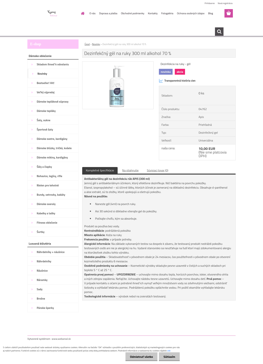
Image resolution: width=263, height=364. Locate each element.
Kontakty (153, 13)
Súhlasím (169, 357)
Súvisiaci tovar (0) (157, 170)
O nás (92, 13)
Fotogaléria (167, 13)
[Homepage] (82, 13)
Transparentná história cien (177, 81)
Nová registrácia (225, 3)
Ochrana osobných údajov (191, 13)
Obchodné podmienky (132, 13)
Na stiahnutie (130, 170)
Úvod (87, 44)
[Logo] (52, 13)
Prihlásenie (210, 3)
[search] (219, 31)
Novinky (96, 44)
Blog (210, 13)
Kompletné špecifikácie (100, 170)
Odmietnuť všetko (141, 357)
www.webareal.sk (61, 339)
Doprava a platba (108, 13)
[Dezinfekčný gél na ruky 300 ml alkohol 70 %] (117, 63)
